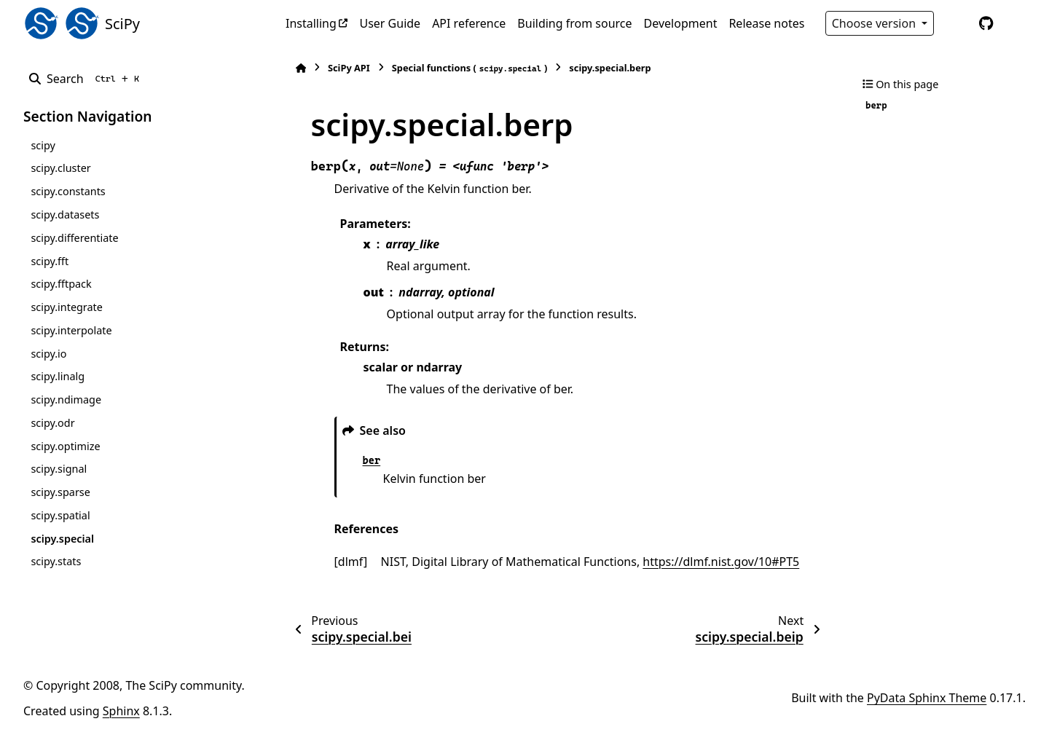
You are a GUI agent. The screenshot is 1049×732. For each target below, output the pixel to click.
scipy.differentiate (74, 238)
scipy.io (48, 354)
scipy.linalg (58, 376)
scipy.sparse (60, 492)
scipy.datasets (65, 214)
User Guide (389, 23)
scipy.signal (59, 469)
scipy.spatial (60, 515)
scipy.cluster (60, 168)
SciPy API (341, 67)
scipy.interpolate (71, 330)
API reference (469, 23)
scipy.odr (52, 423)
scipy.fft (49, 261)
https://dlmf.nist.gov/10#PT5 (713, 562)
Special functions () (462, 68)
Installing (311, 23)
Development (681, 23)
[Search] (87, 78)
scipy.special (62, 539)
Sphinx (121, 711)
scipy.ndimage (66, 399)
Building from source (574, 23)
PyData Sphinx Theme (926, 698)
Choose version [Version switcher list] (875, 23)
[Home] (293, 68)
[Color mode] (955, 23)
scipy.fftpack (61, 284)
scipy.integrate (67, 307)
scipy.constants (68, 191)
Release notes (766, 23)
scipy (43, 145)
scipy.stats (56, 561)
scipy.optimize (65, 446)
